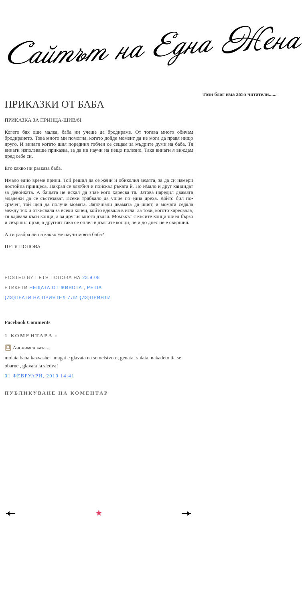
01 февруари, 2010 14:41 (40, 376)
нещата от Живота (56, 287)
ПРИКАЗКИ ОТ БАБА (54, 104)
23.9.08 (91, 277)
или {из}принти (89, 297)
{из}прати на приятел (36, 297)
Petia (94, 287)
